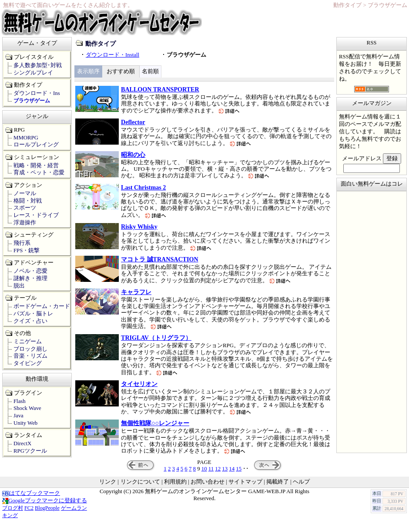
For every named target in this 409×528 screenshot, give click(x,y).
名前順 (150, 71)
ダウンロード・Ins (36, 93)
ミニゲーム (27, 341)
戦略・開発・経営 (36, 165)
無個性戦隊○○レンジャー (155, 423)
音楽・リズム (30, 356)
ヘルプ (301, 482)
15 (238, 469)
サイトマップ (245, 482)
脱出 (19, 286)
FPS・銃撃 (26, 250)
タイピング (27, 363)
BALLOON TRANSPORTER (160, 89)
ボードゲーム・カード (41, 306)
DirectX (22, 443)
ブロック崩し (30, 349)
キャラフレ (136, 291)
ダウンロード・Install (112, 55)
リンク (107, 482)
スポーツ (24, 208)
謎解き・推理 (30, 278)
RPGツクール (30, 451)
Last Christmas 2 (143, 187)
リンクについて (140, 482)
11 (211, 469)
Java (18, 416)
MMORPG (25, 138)
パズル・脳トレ (33, 314)
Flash (19, 401)
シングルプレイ (33, 73)
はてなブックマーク (31, 493)
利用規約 (175, 482)
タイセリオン (139, 383)
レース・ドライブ (36, 215)
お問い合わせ (208, 482)
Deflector (133, 121)
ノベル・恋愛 (30, 271)
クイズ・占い (30, 321)
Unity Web (25, 423)
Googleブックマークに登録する (44, 501)
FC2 (29, 508)
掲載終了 (277, 482)
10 (204, 469)
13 (225, 469)
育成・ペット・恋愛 (38, 172)
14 (232, 469)
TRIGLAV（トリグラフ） (156, 337)
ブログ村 (12, 508)
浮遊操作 (24, 223)
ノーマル (24, 193)
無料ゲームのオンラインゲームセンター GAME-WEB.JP (215, 491)
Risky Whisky (139, 226)
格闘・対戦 (27, 201)
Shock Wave (27, 408)
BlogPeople (47, 508)
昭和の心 (133, 154)
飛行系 (21, 243)
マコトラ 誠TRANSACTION (159, 259)
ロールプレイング (36, 145)
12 (218, 469)
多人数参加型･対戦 (37, 65)
